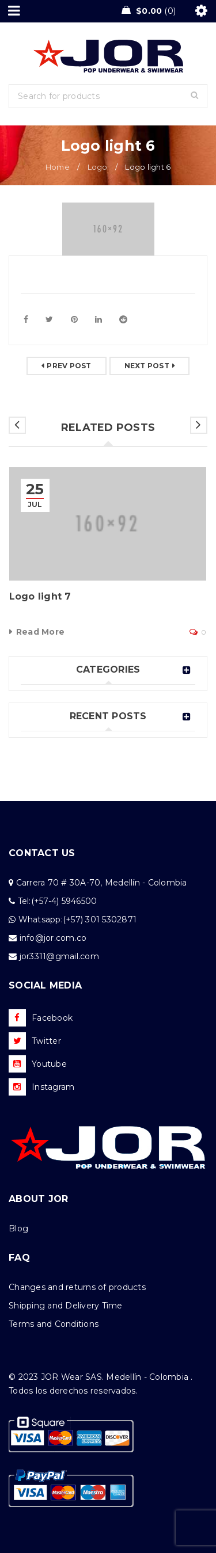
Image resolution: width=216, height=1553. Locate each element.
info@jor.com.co (53, 938)
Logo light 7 (40, 596)
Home (58, 166)
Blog (18, 1228)
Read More (40, 632)
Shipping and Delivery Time (66, 1305)
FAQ (19, 1257)
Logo (98, 166)
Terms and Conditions (53, 1324)
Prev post (69, 365)
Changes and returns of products (77, 1287)
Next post (146, 365)
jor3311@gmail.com (59, 956)
